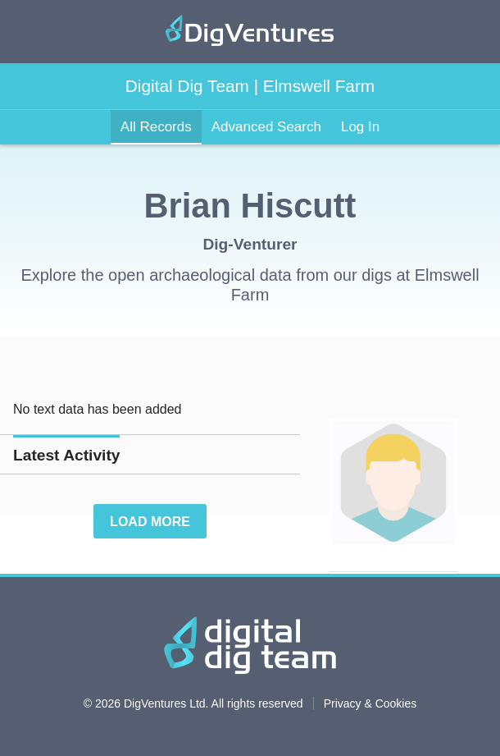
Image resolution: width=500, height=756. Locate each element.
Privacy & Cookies (370, 703)
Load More (150, 522)
